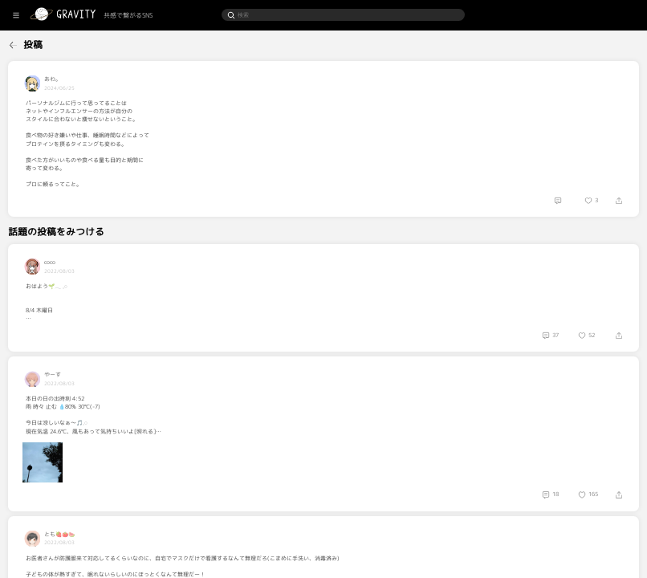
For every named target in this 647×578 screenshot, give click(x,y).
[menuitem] (40, 43)
